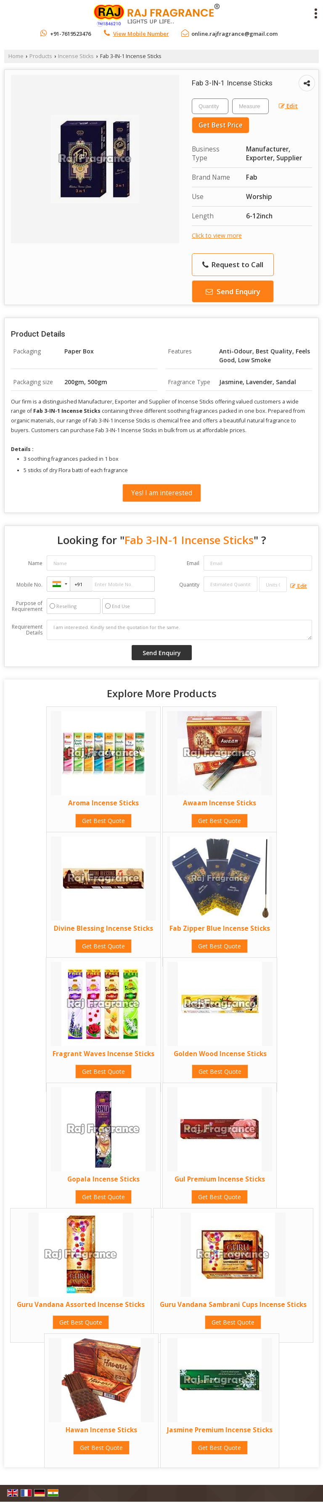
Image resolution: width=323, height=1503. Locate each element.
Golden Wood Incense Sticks (220, 1053)
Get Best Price (221, 125)
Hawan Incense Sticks (101, 1430)
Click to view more (217, 235)
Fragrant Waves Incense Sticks (103, 1053)
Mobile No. (29, 584)
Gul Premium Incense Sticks (220, 1179)
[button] (141, 33)
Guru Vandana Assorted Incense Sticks (81, 1304)
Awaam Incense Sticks (219, 803)
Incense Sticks (76, 56)
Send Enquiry (233, 291)
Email (193, 563)
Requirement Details (27, 630)
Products (40, 56)
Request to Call (232, 264)
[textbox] (250, 106)
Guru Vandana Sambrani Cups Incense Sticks (233, 1304)
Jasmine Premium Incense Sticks (220, 1430)
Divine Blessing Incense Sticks (103, 928)
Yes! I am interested (161, 493)
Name (35, 563)
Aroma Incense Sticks (103, 803)
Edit (288, 106)
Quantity (189, 584)
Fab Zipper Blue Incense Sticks (219, 928)
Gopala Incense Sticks (103, 1179)
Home (16, 56)
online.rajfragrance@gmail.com (234, 33)
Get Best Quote (103, 821)
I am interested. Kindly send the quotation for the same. (179, 630)
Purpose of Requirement (27, 606)
